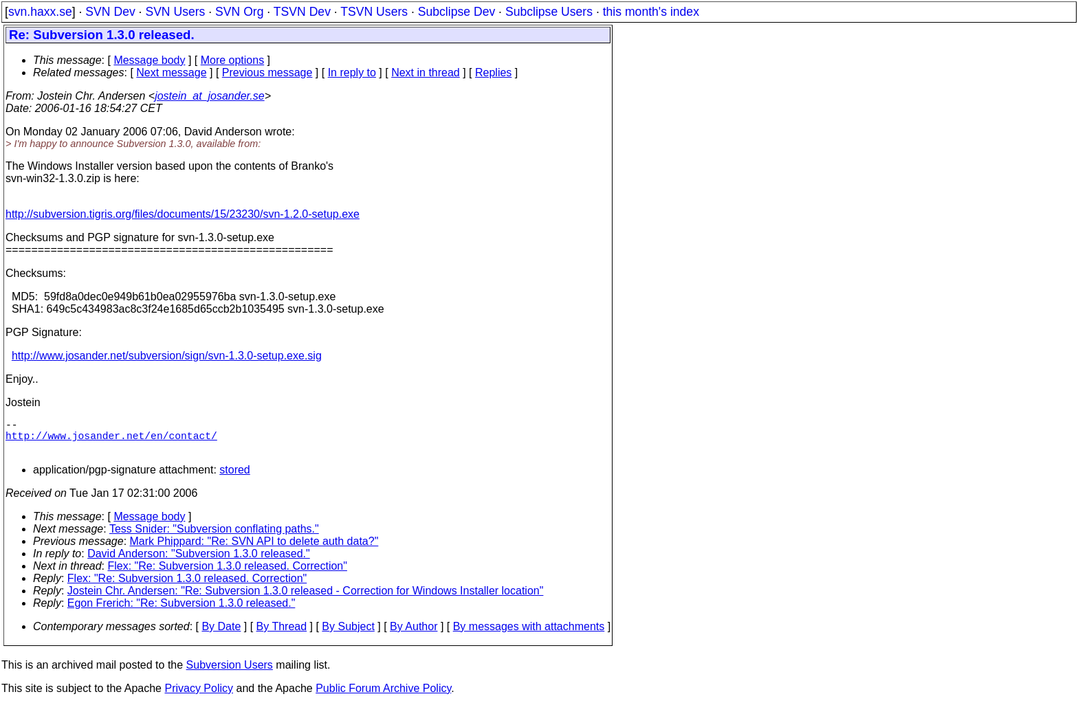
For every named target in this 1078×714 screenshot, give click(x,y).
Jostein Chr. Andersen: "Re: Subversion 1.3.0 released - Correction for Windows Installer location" (305, 599)
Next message (171, 72)
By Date (221, 634)
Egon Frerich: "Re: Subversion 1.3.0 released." (181, 611)
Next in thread (425, 72)
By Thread (281, 634)
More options (233, 60)
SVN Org (239, 12)
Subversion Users (229, 673)
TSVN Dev (302, 12)
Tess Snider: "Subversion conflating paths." (214, 537)
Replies (493, 72)
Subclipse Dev (456, 12)
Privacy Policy (198, 696)
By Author (413, 634)
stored (234, 478)
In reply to (352, 72)
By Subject (348, 634)
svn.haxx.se (40, 12)
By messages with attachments (529, 634)
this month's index (651, 12)
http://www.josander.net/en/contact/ (111, 440)
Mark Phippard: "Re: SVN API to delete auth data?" (254, 549)
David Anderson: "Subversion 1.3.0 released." (198, 562)
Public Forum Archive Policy (383, 696)
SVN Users (175, 12)
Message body (149, 60)
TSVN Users (374, 12)
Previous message (267, 72)
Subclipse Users (549, 12)
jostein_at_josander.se (210, 96)
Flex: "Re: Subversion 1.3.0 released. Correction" (227, 574)
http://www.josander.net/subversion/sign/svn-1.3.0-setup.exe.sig (167, 355)
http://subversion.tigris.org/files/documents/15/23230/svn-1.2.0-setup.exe (183, 214)
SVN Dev (110, 12)
